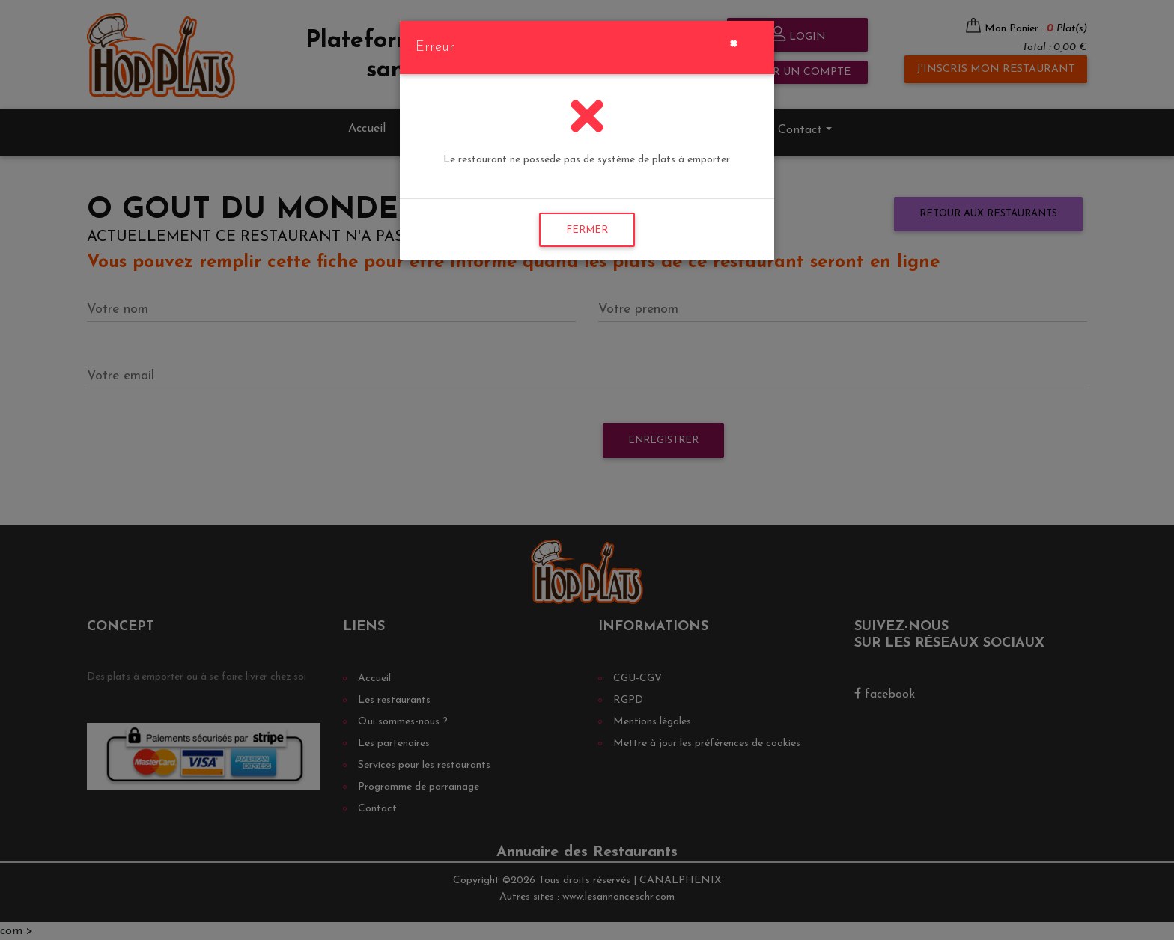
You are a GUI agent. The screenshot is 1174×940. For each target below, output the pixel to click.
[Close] (733, 42)
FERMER (587, 230)
